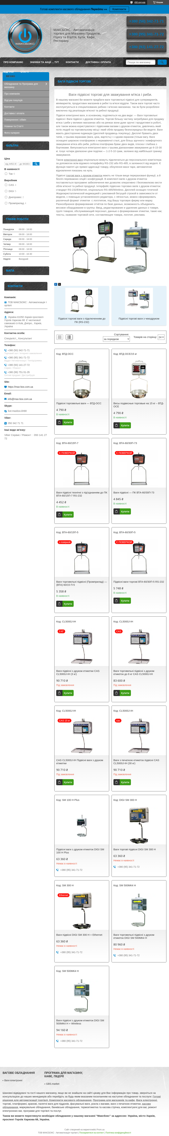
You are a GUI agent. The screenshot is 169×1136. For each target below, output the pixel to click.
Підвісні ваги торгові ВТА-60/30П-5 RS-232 (138, 581)
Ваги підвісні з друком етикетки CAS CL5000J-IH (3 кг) (78, 672)
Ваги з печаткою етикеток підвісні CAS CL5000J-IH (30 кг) (136, 762)
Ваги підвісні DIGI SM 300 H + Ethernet (79, 934)
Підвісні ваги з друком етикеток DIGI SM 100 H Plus (80, 851)
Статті (25, 71)
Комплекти (119, 9)
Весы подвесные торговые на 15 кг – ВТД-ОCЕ (138, 405)
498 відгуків (139, 2)
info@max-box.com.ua (20, 399)
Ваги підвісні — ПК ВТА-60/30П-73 (133, 492)
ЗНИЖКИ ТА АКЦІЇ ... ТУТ (44, 62)
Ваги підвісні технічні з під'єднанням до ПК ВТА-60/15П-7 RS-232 (81, 494)
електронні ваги (73, 159)
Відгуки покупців (13, 100)
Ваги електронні (13, 1080)
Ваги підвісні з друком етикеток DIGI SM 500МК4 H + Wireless (80, 1022)
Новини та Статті (13, 126)
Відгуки (8, 71)
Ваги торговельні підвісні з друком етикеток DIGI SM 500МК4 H (133, 936)
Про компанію (13, 62)
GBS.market (52, 1083)
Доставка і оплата (98, 62)
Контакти (72, 62)
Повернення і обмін (15, 119)
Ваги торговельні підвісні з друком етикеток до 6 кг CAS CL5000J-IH (133, 672)
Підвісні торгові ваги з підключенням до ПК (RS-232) (81, 320)
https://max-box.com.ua (20, 386)
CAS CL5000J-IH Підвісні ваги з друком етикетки (79, 762)
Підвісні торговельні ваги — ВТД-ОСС (78, 403)
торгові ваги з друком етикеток (84, 175)
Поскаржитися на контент (91, 1133)
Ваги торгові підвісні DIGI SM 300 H (134, 849)
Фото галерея (11, 132)
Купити (68, 422)
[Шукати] (162, 62)
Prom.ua (101, 1129)
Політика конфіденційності (118, 1133)
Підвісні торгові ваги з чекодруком (139, 318)
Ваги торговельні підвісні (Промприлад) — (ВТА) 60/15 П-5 (81, 583)
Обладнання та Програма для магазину (21, 85)
